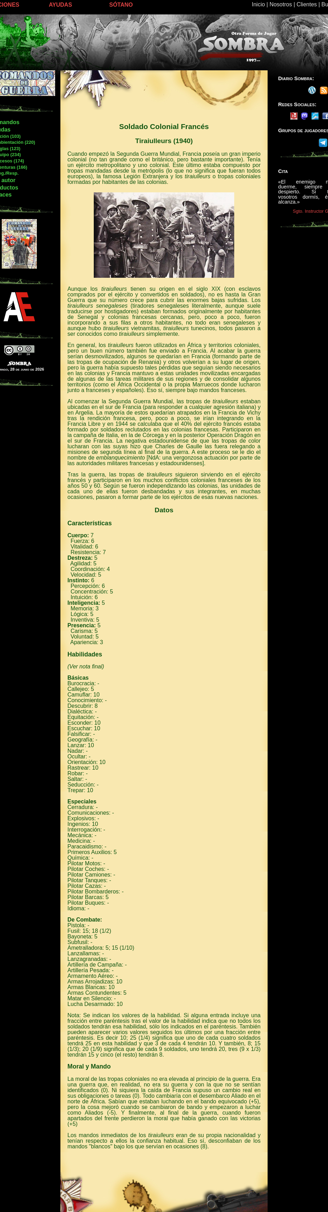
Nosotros (280, 4)
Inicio (258, 4)
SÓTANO (121, 5)
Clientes (306, 4)
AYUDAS (60, 5)
